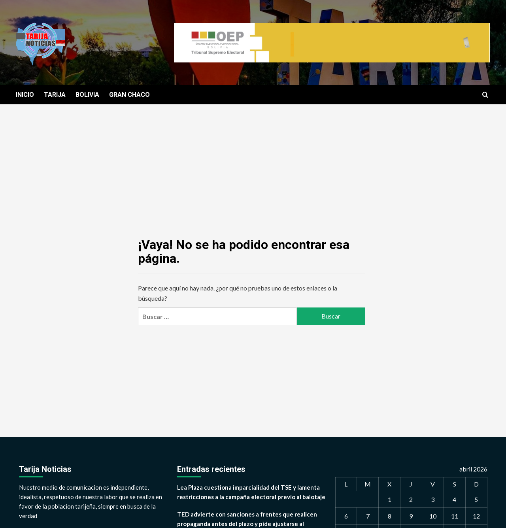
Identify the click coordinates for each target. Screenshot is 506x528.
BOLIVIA (87, 94)
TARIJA (55, 94)
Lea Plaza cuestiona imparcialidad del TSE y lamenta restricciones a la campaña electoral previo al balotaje (251, 492)
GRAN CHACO (129, 94)
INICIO (25, 94)
